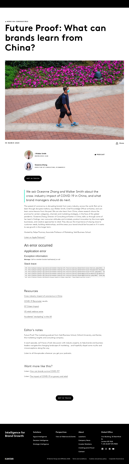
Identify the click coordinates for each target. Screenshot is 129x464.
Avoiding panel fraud (86, 448)
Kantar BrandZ (47, 4)
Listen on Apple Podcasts (34, 242)
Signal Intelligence (40, 437)
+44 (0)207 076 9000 (110, 444)
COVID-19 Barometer (33, 311)
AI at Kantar (95, 4)
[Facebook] (109, 449)
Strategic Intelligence (41, 444)
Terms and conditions (80, 459)
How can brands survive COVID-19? (45, 376)
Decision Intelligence (40, 440)
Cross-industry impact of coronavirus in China (43, 306)
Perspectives (35, 4)
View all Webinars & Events (65, 437)
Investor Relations (85, 444)
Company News (84, 440)
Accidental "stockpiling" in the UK (38, 327)
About (103, 4)
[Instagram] (106, 449)
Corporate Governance (116, 459)
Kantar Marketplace (63, 4)
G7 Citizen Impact (31, 316)
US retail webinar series (33, 321)
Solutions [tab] (23, 4)
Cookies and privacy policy (98, 459)
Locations (82, 437)
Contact (118, 4)
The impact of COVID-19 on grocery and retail (49, 381)
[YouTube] (102, 449)
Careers (110, 4)
